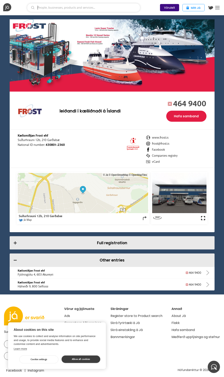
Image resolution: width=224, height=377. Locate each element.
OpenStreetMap (119, 175)
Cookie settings (39, 359)
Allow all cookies (81, 359)
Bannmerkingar (122, 337)
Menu (217, 8)
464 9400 (189, 104)
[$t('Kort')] (210, 7)
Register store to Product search (136, 316)
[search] (83, 7)
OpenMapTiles (139, 175)
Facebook (158, 150)
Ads (67, 316)
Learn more (20, 348)
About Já (178, 316)
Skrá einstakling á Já (126, 330)
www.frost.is (160, 138)
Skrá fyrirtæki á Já (125, 323)
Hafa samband (186, 116)
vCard (156, 162)
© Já (105, 175)
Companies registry (165, 156)
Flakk (175, 323)
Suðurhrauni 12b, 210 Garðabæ (39, 140)
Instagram (36, 370)
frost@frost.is (160, 144)
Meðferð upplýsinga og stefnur (195, 337)
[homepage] (14, 7)
